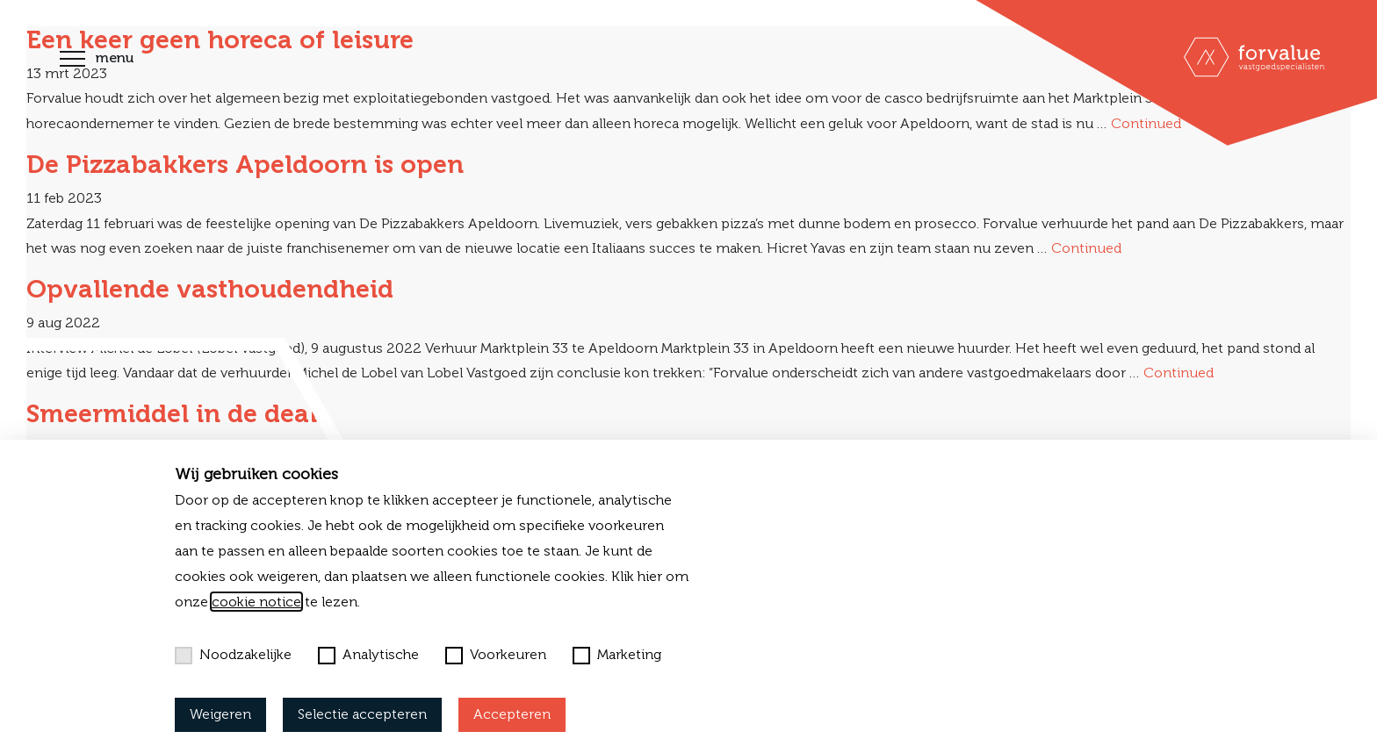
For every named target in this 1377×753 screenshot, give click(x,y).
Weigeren (220, 714)
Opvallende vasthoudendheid (209, 289)
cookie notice (256, 601)
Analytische (368, 654)
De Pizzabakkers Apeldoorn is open (245, 164)
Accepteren (512, 714)
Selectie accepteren (362, 714)
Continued (1086, 248)
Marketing (617, 654)
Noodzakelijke (233, 654)
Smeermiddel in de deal (171, 413)
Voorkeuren (495, 654)
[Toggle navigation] (72, 61)
